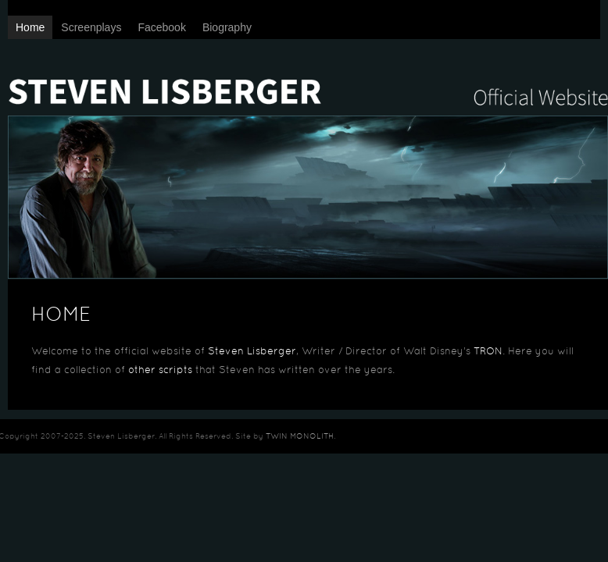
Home (30, 27)
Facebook (161, 27)
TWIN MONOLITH (300, 436)
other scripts (160, 370)
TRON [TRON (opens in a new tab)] (488, 352)
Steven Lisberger (308, 78)
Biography (227, 27)
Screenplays (91, 27)
